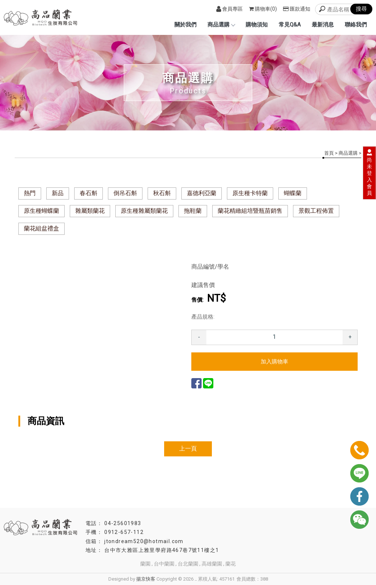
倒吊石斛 (125, 193)
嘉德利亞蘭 (201, 193)
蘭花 (230, 564)
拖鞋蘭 (193, 210)
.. (196, 579)
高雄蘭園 (212, 564)
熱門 (30, 193)
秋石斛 (162, 193)
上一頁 (188, 448)
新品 (58, 193)
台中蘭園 (164, 564)
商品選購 (221, 24)
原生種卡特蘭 (250, 193)
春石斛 (88, 193)
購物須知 (257, 24)
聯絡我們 (356, 24)
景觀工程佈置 (316, 210)
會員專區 (229, 9)
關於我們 (185, 24)
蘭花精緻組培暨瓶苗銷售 (250, 210)
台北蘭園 (188, 564)
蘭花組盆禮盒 (41, 228)
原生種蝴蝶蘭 (41, 210)
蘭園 (145, 564)
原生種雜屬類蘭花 (144, 210)
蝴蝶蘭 (292, 193)
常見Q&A (290, 24)
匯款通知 (296, 9)
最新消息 (323, 24)
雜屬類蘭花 (90, 210)
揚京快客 (145, 579)
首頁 (329, 153)
